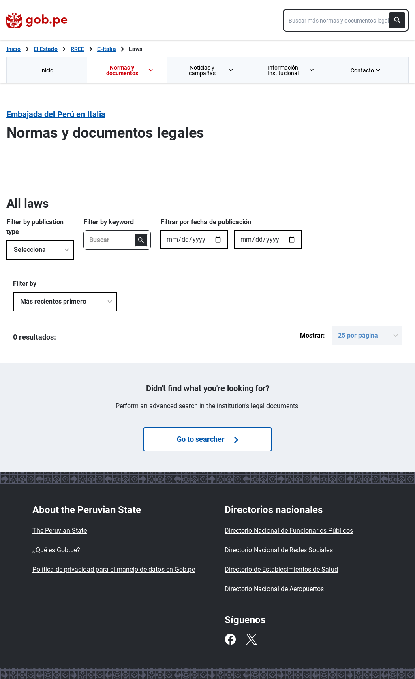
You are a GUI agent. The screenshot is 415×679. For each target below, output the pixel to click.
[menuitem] (46, 70)
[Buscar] (397, 20)
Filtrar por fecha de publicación (205, 222)
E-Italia (106, 49)
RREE (77, 49)
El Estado (46, 49)
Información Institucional (291, 70)
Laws (135, 49)
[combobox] (346, 20)
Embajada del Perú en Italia (55, 114)
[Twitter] (251, 639)
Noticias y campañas (212, 70)
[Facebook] (230, 639)
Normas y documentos (130, 70)
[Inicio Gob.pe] (13, 49)
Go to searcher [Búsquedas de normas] (207, 439)
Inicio (46, 70)
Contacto (366, 70)
